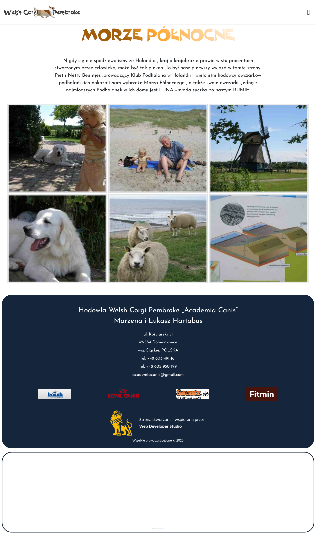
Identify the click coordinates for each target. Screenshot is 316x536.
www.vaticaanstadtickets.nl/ (161, 528)
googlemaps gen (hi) (156, 528)
